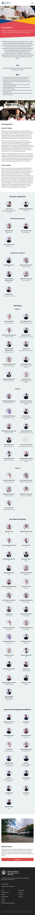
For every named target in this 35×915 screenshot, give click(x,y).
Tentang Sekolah (5, 892)
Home (2, 890)
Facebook (21, 894)
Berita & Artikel (4, 896)
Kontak (2, 898)
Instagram (21, 892)
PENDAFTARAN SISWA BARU (8, 903)
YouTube (21, 896)
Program (3, 894)
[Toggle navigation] (32, 3)
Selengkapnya (17, 859)
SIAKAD (3, 901)
